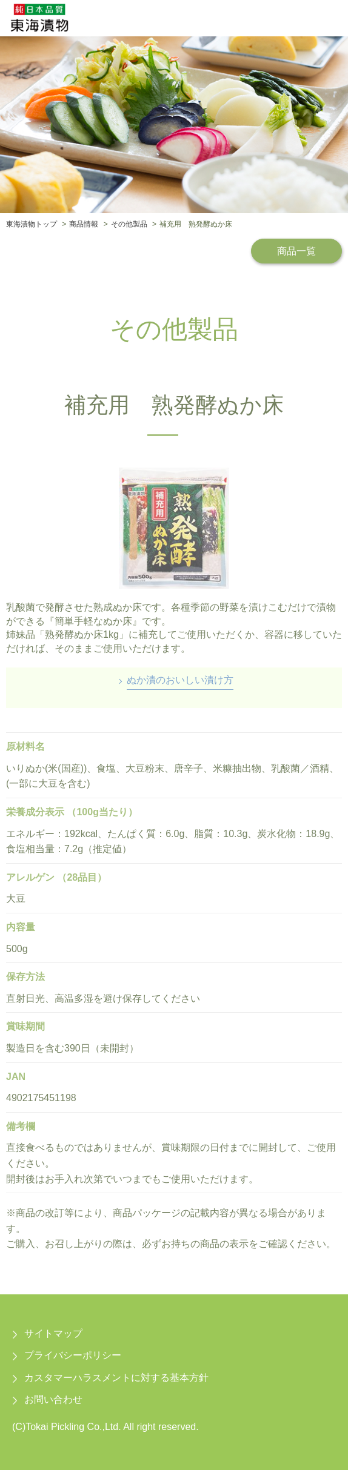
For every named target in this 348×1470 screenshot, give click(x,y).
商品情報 (83, 224)
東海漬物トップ (31, 224)
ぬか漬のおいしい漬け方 (180, 680)
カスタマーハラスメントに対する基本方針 (116, 1377)
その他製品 (129, 224)
